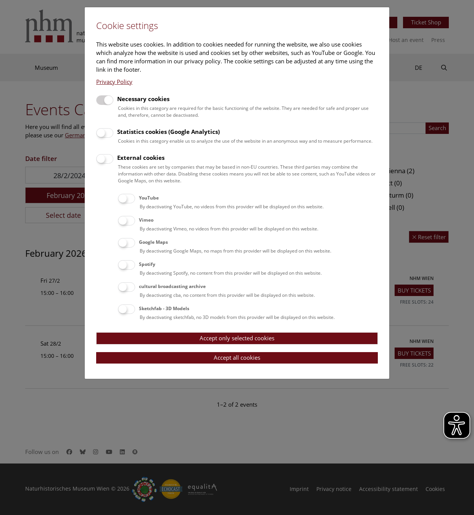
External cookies (140, 157)
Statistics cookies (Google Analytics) (168, 131)
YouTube (149, 198)
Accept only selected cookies (237, 338)
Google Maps (153, 242)
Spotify (147, 264)
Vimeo (146, 220)
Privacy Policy (114, 81)
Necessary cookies (143, 99)
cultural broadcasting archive (172, 286)
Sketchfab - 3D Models (164, 308)
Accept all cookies (237, 357)
